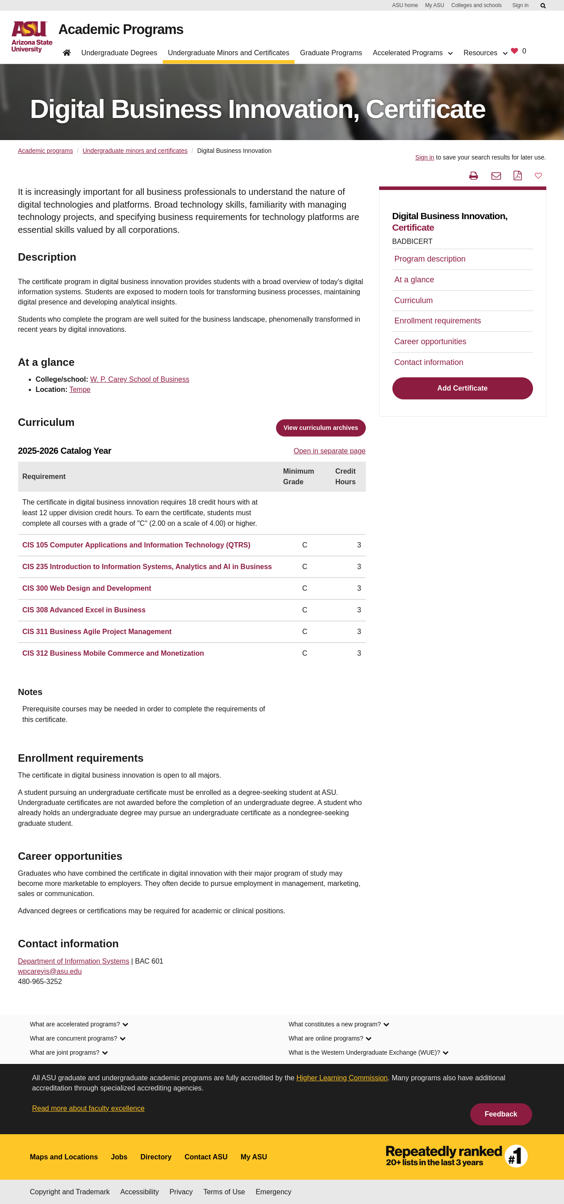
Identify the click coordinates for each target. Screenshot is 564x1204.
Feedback (501, 1114)
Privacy (180, 1192)
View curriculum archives (321, 427)
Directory (156, 1157)
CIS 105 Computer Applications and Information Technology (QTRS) (137, 545)
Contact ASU (205, 1157)
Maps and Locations (64, 1157)
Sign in (520, 5)
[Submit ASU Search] (543, 5)
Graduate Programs (331, 53)
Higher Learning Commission (342, 1078)
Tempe (80, 389)
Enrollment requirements (438, 320)
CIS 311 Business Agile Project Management (97, 631)
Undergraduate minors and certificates (135, 150)
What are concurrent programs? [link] (78, 1039)
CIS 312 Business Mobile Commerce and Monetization (113, 653)
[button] (538, 175)
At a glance (414, 279)
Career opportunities (431, 341)
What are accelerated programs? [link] (79, 1025)
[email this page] (497, 175)
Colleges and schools (476, 5)
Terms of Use (224, 1192)
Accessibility (139, 1192)
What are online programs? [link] (330, 1039)
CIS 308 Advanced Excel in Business (84, 610)
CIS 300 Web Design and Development (87, 588)
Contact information (429, 362)
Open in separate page (330, 451)
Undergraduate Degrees (119, 53)
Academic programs (45, 150)
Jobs (119, 1157)
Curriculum (414, 300)
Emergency (274, 1192)
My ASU (434, 5)
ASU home (405, 5)
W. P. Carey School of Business (139, 379)
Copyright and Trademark (70, 1192)
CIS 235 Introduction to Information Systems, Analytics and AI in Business (147, 566)
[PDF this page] (518, 175)
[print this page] (475, 175)
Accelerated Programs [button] (413, 53)
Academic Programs (122, 30)
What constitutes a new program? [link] (339, 1025)
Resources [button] (485, 53)
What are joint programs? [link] (69, 1053)
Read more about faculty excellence (88, 1108)
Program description (430, 258)
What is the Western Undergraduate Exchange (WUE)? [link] (369, 1053)
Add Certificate (462, 388)
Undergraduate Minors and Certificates (228, 53)
